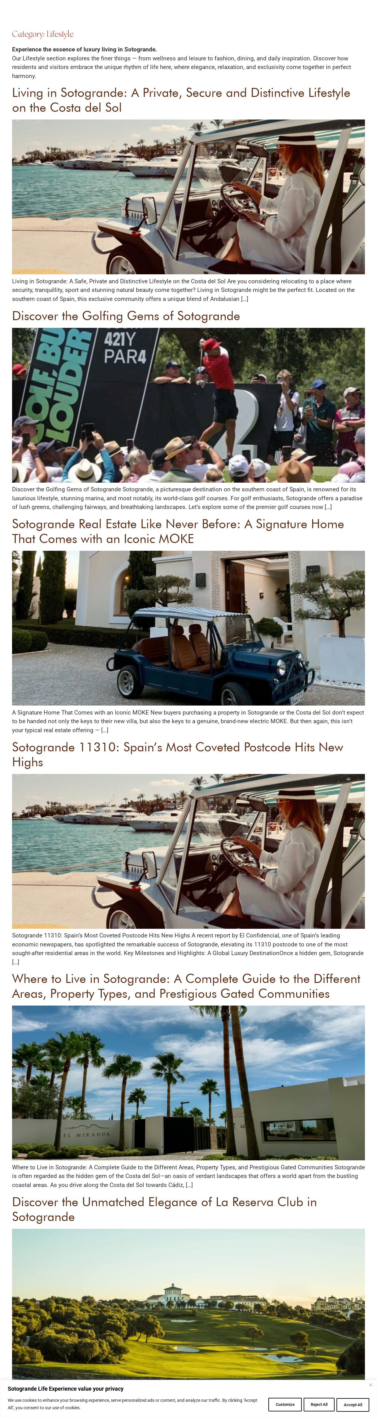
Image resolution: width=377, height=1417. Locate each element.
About (257, 16)
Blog (278, 16)
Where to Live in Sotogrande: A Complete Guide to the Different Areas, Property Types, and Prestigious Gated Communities (186, 986)
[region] (188, 1398)
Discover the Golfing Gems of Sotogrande (126, 315)
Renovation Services (172, 16)
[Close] (370, 1385)
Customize (270, 1404)
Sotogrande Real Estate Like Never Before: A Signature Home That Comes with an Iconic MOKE (178, 531)
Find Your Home (127, 16)
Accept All (350, 1404)
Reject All (310, 1404)
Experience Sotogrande (220, 16)
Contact (302, 16)
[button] (353, 15)
